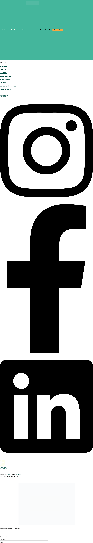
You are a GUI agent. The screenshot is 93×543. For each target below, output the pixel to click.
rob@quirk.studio (5, 89)
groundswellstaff (5, 76)
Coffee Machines (14, 29)
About (24, 29)
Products (5, 29)
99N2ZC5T (3, 66)
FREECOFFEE (4, 83)
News (41, 29)
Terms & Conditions (4, 468)
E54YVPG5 (3, 73)
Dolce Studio (18, 474)
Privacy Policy (3, 467)
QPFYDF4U (3, 69)
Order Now (48, 29)
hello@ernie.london (4, 95)
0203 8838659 (3, 96)
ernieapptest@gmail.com (8, 86)
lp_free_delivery (5, 79)
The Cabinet (8, 474)
